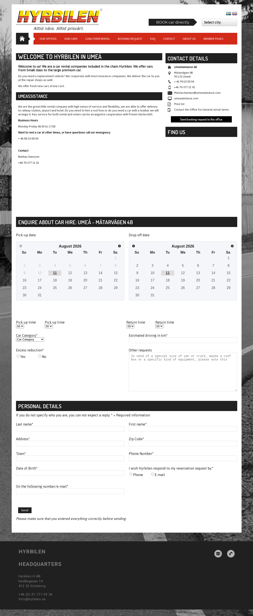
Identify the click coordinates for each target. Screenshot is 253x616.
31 (40, 295)
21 (100, 280)
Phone (138, 481)
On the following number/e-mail (42, 493)
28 (100, 288)
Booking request (130, 39)
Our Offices (48, 39)
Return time (135, 322)
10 (152, 273)
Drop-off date (139, 235)
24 (40, 288)
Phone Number (141, 460)
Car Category (27, 335)
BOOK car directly (172, 22)
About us (189, 39)
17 (40, 280)
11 (55, 273)
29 (116, 288)
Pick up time (26, 322)
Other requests (140, 350)
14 (100, 273)
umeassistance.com (186, 98)
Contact (169, 39)
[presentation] (161, 499)
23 (24, 288)
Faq (152, 39)
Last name (24, 431)
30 (24, 295)
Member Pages (213, 39)
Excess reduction (30, 350)
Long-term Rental (97, 39)
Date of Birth (27, 475)
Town (21, 460)
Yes (22, 357)
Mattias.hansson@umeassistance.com (197, 92)
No (44, 357)
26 (70, 288)
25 (55, 288)
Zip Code (136, 445)
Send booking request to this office (201, 119)
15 (116, 273)
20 (85, 280)
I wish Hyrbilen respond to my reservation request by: (171, 475)
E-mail (160, 481)
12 (70, 273)
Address (23, 445)
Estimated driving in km (148, 335)
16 (24, 280)
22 (116, 280)
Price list (179, 104)
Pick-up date (26, 235)
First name (138, 431)
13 (85, 273)
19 (70, 280)
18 (55, 280)
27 (85, 288)
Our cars (71, 39)
